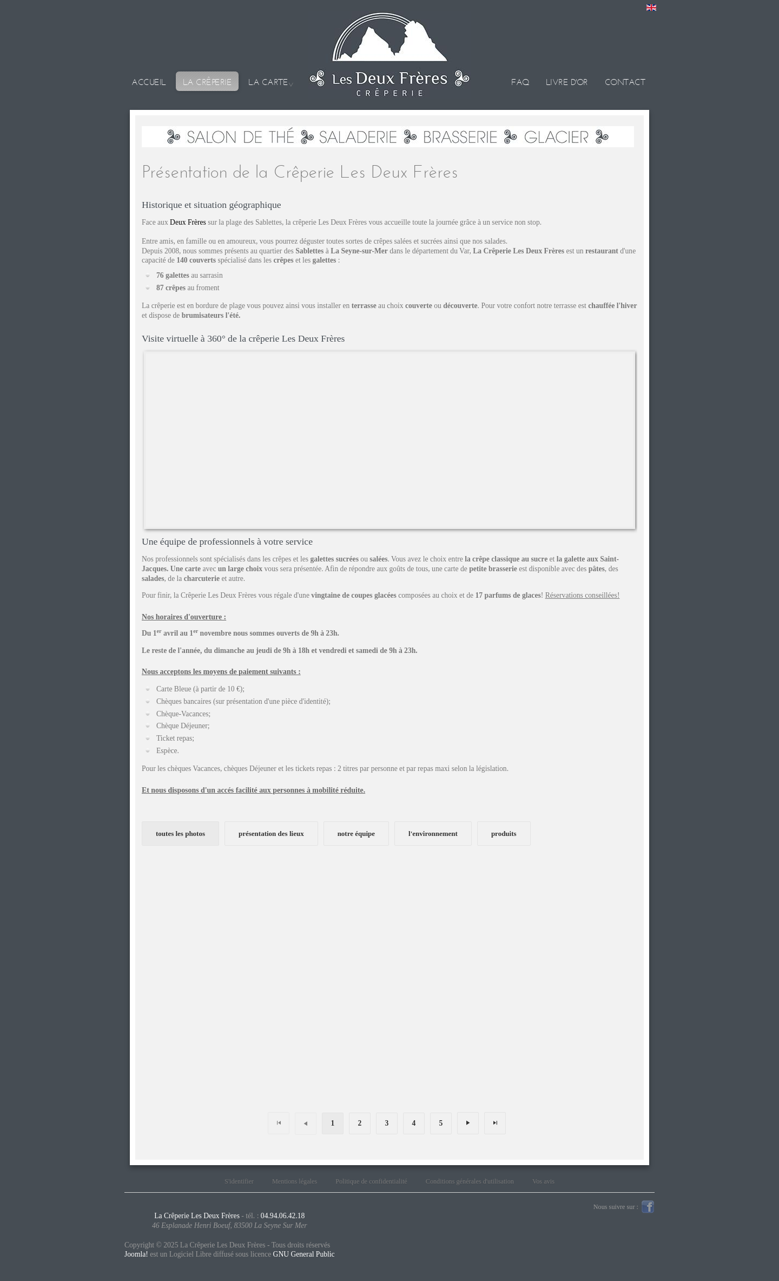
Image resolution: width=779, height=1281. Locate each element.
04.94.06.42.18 (283, 1216)
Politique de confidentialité (371, 1181)
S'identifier (239, 1181)
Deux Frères (188, 222)
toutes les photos (180, 833)
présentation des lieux (271, 833)
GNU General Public (304, 1254)
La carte (268, 81)
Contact (625, 81)
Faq (520, 81)
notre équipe (356, 833)
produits (504, 833)
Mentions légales (294, 1181)
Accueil (148, 81)
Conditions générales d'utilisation (470, 1181)
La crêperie (207, 81)
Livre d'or (567, 81)
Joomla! (136, 1254)
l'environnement (433, 833)
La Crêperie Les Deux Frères (197, 1216)
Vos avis (543, 1181)
